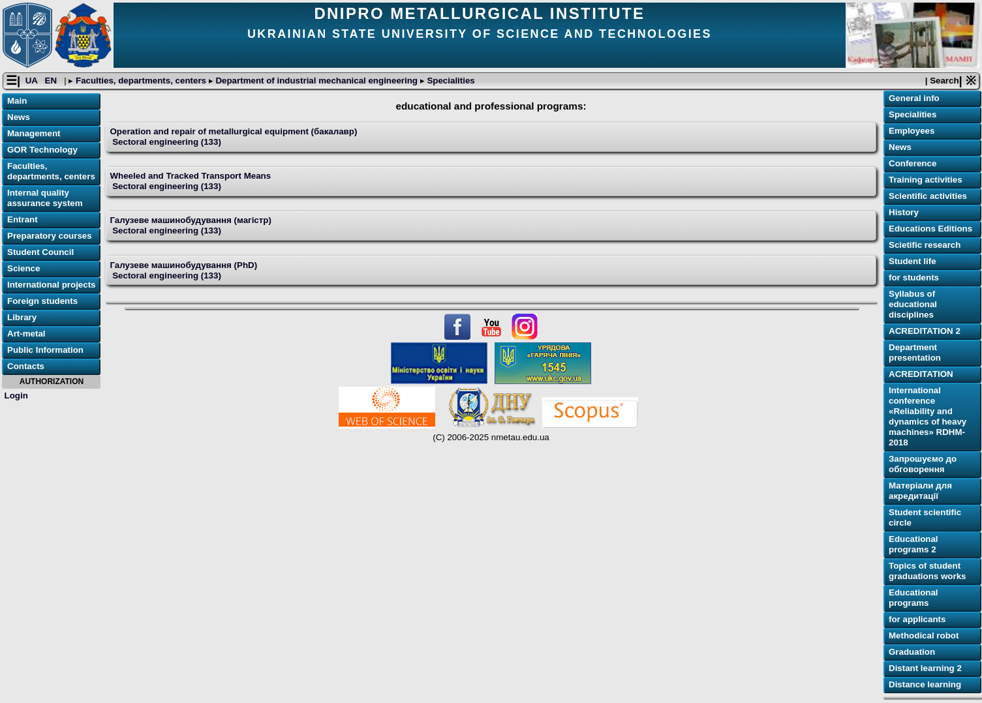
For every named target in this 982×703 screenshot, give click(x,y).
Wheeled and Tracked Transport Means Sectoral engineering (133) (190, 181)
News (18, 117)
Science (23, 268)
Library (22, 317)
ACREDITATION (921, 374)
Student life (912, 261)
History (904, 212)
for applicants (917, 619)
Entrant (22, 219)
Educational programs (913, 598)
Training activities (925, 180)
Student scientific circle (925, 517)
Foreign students (42, 301)
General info (914, 98)
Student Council (40, 252)
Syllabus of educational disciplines (913, 304)
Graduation (912, 652)
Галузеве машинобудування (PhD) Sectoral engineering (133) (183, 270)
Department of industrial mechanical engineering (316, 80)
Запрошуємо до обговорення (923, 464)
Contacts (25, 366)
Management (33, 133)
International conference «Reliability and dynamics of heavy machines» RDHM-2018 (927, 416)
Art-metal (26, 333)
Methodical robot (924, 635)
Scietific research (924, 245)
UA (32, 80)
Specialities (450, 80)
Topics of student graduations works (927, 571)
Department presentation (915, 352)
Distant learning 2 (925, 668)
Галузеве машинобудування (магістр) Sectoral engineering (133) (190, 225)
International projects (51, 285)
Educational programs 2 (913, 544)
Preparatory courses (49, 236)
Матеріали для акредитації (920, 491)
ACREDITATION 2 (924, 331)
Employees (911, 131)
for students (914, 277)
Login (16, 395)
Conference (912, 163)
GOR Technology (42, 150)
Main (17, 101)
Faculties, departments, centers (140, 80)
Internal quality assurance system (45, 198)
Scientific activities (928, 196)
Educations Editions (930, 228)
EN (52, 80)
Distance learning (925, 684)
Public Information (45, 350)
